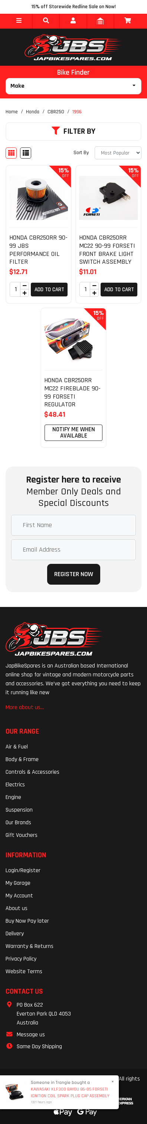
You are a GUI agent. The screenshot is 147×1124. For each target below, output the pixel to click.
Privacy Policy (21, 959)
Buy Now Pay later (27, 921)
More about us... (25, 707)
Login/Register (23, 870)
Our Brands (18, 822)
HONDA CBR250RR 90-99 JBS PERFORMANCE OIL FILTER (38, 249)
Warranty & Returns (29, 946)
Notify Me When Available (73, 432)
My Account (19, 896)
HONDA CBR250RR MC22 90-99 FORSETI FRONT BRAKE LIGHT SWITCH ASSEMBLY (107, 249)
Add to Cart (49, 289)
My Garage (18, 883)
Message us (31, 1035)
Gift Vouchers (21, 835)
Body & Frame (22, 759)
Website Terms (24, 971)
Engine (13, 797)
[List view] (25, 153)
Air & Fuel (17, 747)
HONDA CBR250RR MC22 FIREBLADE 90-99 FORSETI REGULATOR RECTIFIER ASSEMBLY (72, 400)
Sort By (81, 152)
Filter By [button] (73, 131)
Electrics (15, 785)
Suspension (19, 810)
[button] (19, 21)
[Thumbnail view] (11, 153)
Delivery (15, 934)
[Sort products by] (118, 152)
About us (16, 908)
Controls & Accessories (32, 772)
